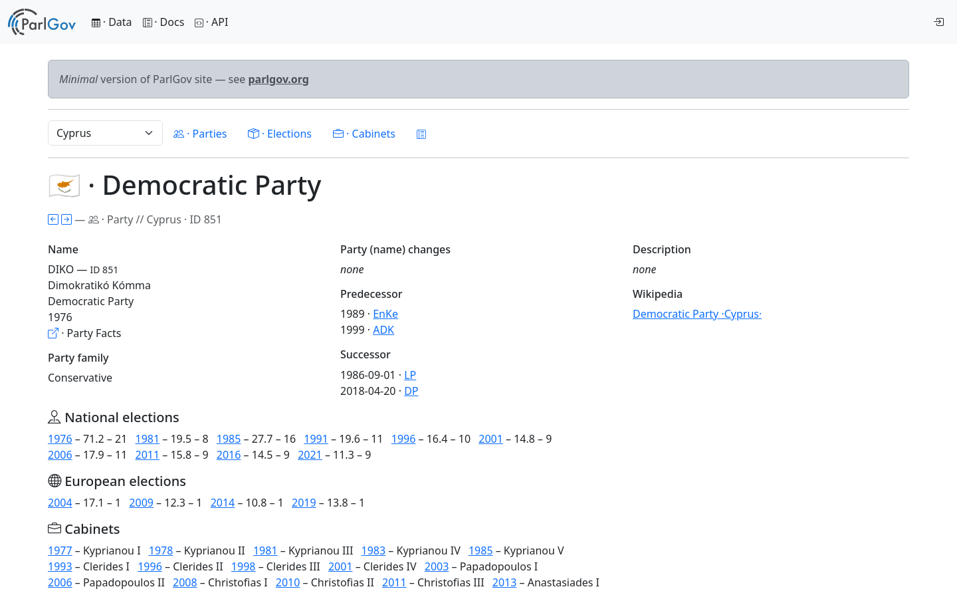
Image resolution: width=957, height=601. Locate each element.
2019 (304, 502)
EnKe (385, 313)
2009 (141, 502)
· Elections (279, 133)
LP (410, 375)
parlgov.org (278, 79)
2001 (490, 438)
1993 (60, 566)
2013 (504, 582)
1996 (403, 438)
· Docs (164, 22)
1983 (374, 550)
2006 (60, 454)
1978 (161, 550)
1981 (147, 438)
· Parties (200, 133)
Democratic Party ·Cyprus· (697, 313)
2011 (147, 454)
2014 (223, 502)
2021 (310, 454)
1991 (316, 438)
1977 (60, 550)
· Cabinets (364, 133)
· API (211, 22)
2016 (229, 454)
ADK (383, 329)
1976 (60, 438)
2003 (437, 566)
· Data (112, 22)
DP (411, 391)
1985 (229, 438)
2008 (185, 582)
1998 (243, 566)
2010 (288, 582)
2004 (60, 502)
